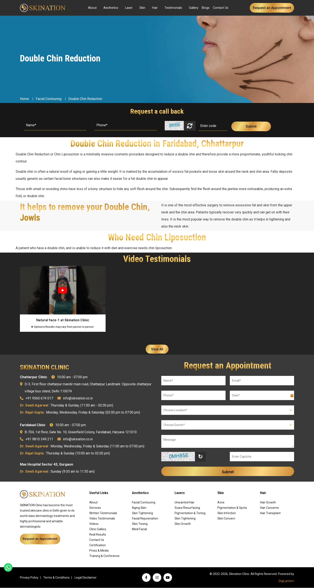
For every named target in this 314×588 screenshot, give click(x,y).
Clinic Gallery (97, 529)
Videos (94, 524)
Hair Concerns (269, 508)
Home (24, 99)
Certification (97, 545)
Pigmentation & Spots (232, 508)
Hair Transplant (270, 513)
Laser (129, 8)
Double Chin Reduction (85, 99)
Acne (220, 502)
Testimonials (173, 8)
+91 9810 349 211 (39, 439)
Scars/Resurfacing (187, 508)
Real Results (97, 534)
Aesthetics (110, 8)
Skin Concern (226, 518)
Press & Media (99, 550)
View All (157, 349)
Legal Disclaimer (86, 577)
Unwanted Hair (184, 502)
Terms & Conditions (56, 577)
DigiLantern (286, 581)
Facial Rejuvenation (145, 518)
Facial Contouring (48, 99)
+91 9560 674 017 (39, 398)
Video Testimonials (102, 518)
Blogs (205, 8)
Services (95, 508)
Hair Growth (268, 502)
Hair (155, 8)
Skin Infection (226, 513)
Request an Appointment (272, 8)
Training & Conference (104, 556)
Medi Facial (139, 529)
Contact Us (220, 8)
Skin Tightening (142, 513)
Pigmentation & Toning (190, 513)
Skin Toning (140, 524)
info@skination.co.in (78, 398)
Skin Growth (183, 524)
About (92, 8)
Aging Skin (139, 508)
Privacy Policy (29, 577)
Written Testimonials (103, 513)
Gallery (193, 8)
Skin (142, 8)
